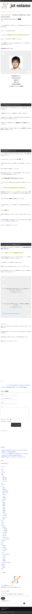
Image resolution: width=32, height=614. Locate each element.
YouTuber (3, 565)
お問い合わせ (3, 609)
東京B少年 (4, 499)
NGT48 (4, 508)
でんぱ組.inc (5, 515)
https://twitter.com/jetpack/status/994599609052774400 (10, 313)
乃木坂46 (4, 510)
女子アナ (3, 523)
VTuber (4, 567)
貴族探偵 (4, 560)
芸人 (2, 482)
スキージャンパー (6, 537)
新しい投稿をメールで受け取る (6, 421)
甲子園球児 (5, 530)
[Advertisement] (16, 94)
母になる (4, 555)
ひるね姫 (4, 547)
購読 (3, 598)
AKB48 (4, 502)
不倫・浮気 (4, 479)
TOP (7, 11)
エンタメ (19, 19)
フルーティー (5, 517)
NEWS (4, 487)
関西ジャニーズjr (5, 492)
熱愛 (2, 474)
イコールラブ (5, 513)
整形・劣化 (3, 540)
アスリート (3, 525)
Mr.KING (4, 497)
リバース (4, 557)
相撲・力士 (4, 535)
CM (2, 542)
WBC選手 (5, 528)
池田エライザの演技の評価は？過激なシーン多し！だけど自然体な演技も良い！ (15, 387)
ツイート (2, 20)
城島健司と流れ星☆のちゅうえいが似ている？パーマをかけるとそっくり (13, 456)
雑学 (2, 568)
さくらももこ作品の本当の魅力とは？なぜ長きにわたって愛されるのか (18, 385)
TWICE (4, 518)
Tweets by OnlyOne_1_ (4, 463)
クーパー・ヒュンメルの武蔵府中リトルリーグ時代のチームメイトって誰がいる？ (14, 453)
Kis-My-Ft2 (4, 489)
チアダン (4, 550)
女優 (2, 469)
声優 (2, 520)
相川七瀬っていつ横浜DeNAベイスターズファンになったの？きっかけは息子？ (14, 450)
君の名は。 (4, 545)
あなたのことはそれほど (7, 562)
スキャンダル (5, 481)
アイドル (3, 500)
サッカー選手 (5, 532)
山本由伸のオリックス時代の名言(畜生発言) (8, 451)
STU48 (4, 507)
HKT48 (4, 505)
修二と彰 (4, 494)
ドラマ (3, 552)
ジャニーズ (3, 484)
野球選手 (4, 527)
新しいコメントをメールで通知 (6, 419)
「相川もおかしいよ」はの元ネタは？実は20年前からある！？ (11, 455)
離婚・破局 (4, 477)
